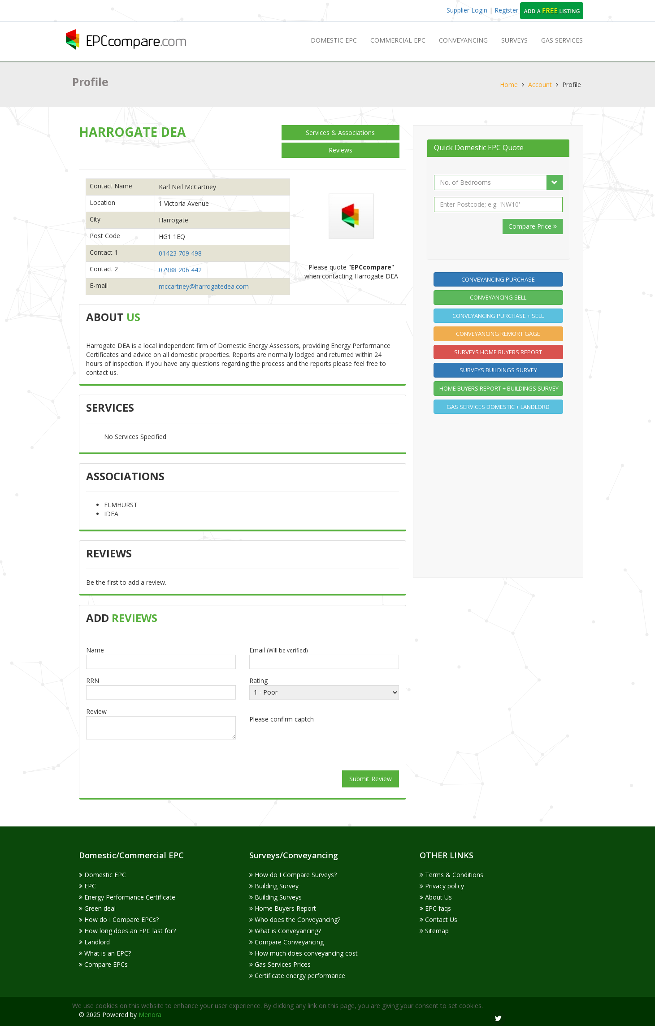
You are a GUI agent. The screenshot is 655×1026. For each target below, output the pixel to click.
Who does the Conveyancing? (294, 919)
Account (540, 84)
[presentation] (324, 743)
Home (509, 84)
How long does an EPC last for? (127, 930)
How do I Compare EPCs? (119, 919)
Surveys (514, 40)
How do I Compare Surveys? (293, 874)
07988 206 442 (180, 269)
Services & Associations (340, 132)
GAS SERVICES (562, 40)
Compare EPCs (103, 964)
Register (507, 10)
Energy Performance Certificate (127, 897)
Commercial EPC (397, 40)
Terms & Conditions (451, 874)
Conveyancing (463, 40)
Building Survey (274, 886)
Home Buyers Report (282, 908)
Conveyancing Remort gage (498, 334)
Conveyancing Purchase (498, 279)
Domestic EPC (334, 40)
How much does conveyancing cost (303, 953)
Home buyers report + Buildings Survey (499, 388)
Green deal (97, 908)
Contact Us (438, 919)
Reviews (340, 150)
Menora (150, 1014)
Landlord (94, 942)
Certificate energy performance (297, 975)
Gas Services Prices (280, 964)
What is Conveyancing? (285, 930)
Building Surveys (275, 897)
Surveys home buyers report (498, 352)
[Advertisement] (501, 494)
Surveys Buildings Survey (498, 370)
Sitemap (434, 930)
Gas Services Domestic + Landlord (498, 407)
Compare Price (532, 226)
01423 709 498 (180, 253)
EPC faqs (435, 908)
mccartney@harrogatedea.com (204, 286)
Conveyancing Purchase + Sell (498, 316)
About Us (436, 897)
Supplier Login (467, 10)
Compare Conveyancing (286, 942)
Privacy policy (442, 886)
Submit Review (370, 778)
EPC (87, 886)
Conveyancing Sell (498, 297)
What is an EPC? (105, 953)
